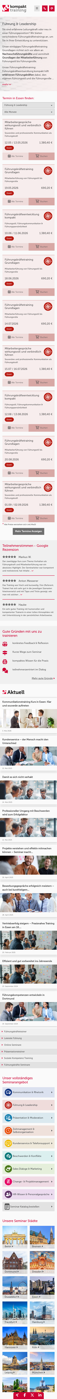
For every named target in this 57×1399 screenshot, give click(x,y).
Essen (9, 148)
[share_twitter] (32, 1395)
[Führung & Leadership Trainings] (45, 8)
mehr (6, 84)
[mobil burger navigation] (37, 8)
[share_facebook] (25, 1395)
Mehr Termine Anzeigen (28, 531)
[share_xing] (17, 1395)
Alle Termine (15, 156)
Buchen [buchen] (42, 156)
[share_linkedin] (40, 1395)
